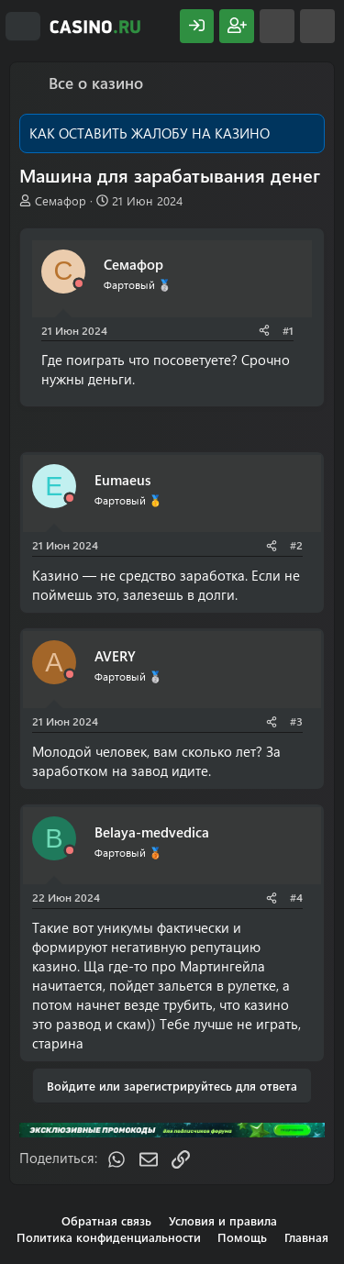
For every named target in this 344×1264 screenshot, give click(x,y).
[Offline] (78, 284)
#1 (288, 330)
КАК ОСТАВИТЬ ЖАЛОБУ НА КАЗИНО (149, 133)
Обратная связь (106, 1220)
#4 (296, 897)
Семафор (60, 200)
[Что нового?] (277, 26)
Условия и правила (223, 1220)
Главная (306, 1237)
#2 (296, 545)
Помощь (242, 1237)
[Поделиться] (264, 330)
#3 (296, 721)
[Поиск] (317, 26)
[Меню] (23, 26)
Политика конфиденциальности (109, 1237)
